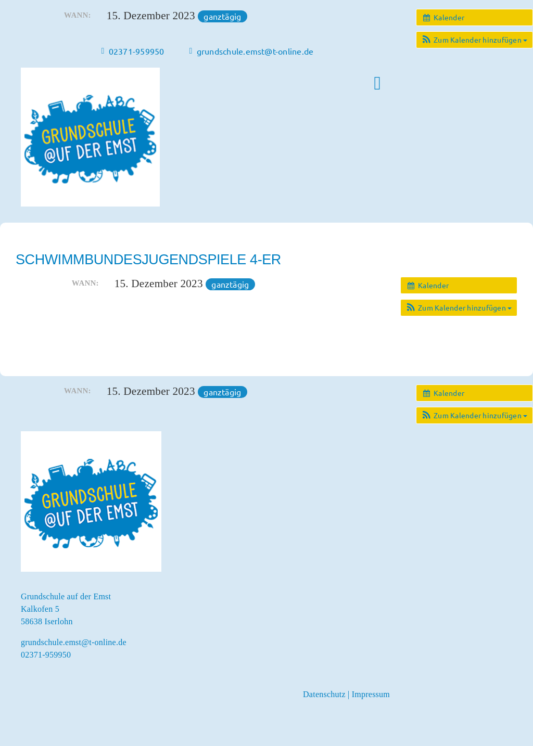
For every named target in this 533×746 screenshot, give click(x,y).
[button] (474, 40)
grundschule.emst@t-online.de (73, 642)
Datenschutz (324, 694)
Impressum (371, 694)
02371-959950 (46, 654)
